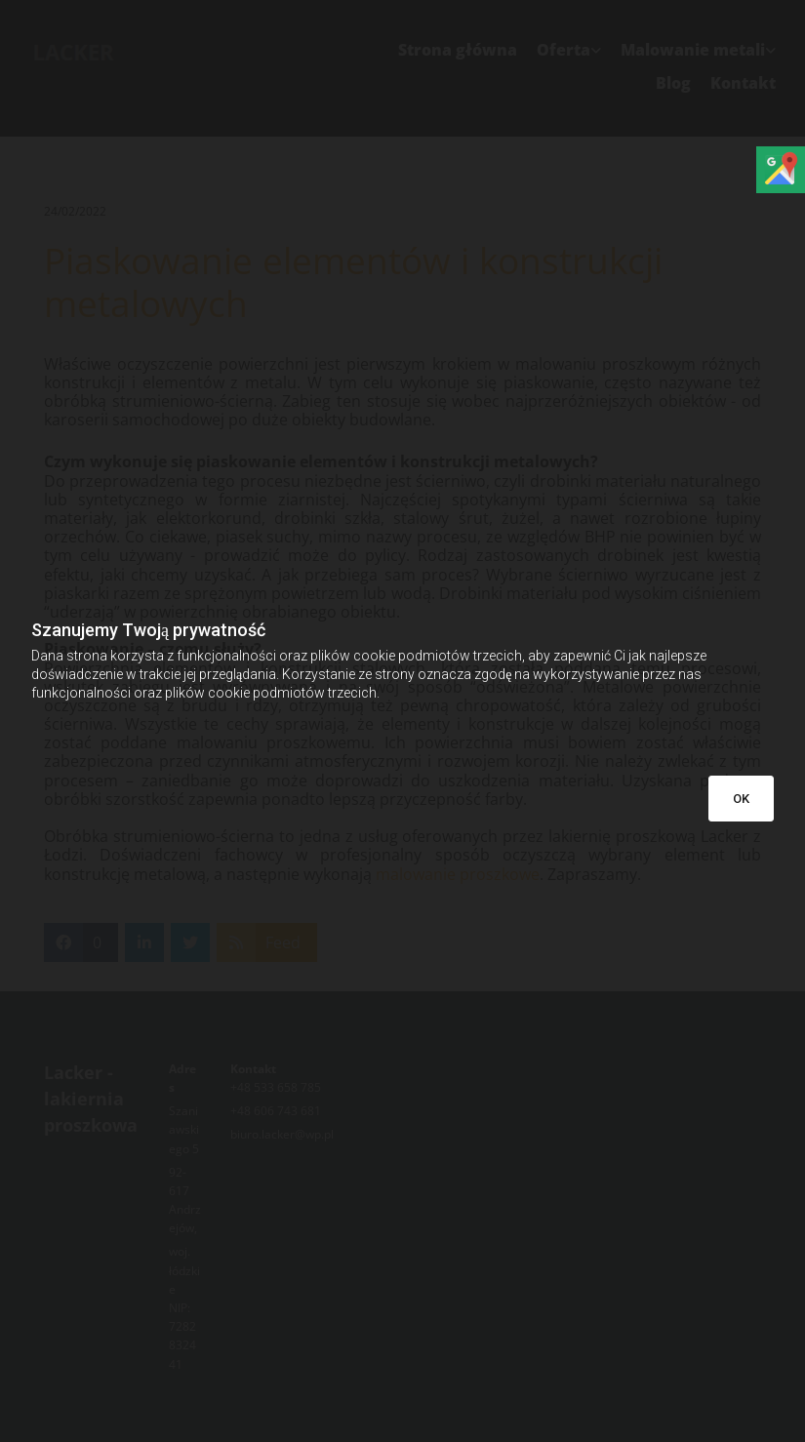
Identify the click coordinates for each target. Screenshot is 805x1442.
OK (741, 798)
